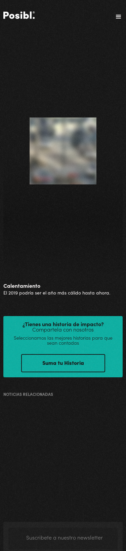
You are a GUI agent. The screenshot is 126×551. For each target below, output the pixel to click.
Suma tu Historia (63, 362)
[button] (116, 17)
